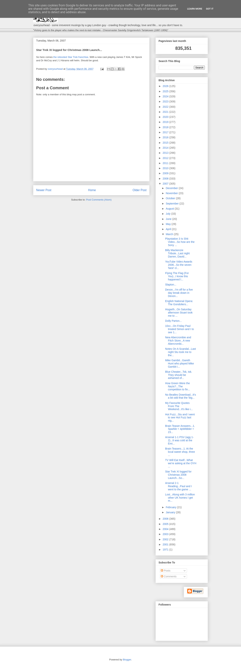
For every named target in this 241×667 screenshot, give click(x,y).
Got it (210, 8)
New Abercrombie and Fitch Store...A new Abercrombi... (178, 340)
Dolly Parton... (173, 320)
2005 (166, 523)
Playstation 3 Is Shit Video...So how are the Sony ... (179, 242)
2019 (166, 121)
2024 (166, 96)
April (169, 229)
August (170, 208)
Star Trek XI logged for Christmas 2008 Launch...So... (178, 474)
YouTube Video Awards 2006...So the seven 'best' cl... (178, 265)
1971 (166, 549)
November (172, 193)
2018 (166, 127)
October (171, 198)
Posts (165, 570)
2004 (166, 529)
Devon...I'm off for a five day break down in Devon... (179, 293)
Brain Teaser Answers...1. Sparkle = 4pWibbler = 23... (180, 429)
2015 (166, 142)
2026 (166, 86)
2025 (166, 91)
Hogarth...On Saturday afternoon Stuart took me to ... (179, 312)
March (170, 234)
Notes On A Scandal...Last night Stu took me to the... (180, 352)
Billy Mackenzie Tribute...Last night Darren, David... (177, 253)
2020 (166, 116)
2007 (166, 183)
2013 (166, 152)
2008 (166, 178)
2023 (166, 101)
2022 (166, 106)
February (171, 507)
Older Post (139, 190)
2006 (166, 518)
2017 (166, 132)
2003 (166, 534)
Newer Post (43, 190)
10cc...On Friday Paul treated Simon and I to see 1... (179, 329)
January (171, 512)
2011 (166, 163)
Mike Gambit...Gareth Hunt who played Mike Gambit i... (179, 363)
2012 (166, 158)
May (168, 224)
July (168, 213)
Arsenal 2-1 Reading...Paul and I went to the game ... (178, 486)
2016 (166, 137)
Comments (169, 576)
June (169, 218)
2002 (166, 539)
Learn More (194, 8)
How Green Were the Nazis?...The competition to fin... (177, 386)
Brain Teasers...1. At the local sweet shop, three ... (180, 452)
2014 (166, 147)
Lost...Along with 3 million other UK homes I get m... (180, 497)
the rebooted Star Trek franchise (70, 57)
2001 (166, 544)
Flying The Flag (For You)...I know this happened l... (177, 276)
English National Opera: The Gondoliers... (179, 303)
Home (92, 190)
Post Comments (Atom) (98, 199)
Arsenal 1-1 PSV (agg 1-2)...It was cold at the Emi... (179, 440)
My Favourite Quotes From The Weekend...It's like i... (179, 406)
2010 (166, 168)
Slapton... (170, 284)
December (172, 188)
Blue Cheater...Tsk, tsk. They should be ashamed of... (178, 375)
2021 (166, 111)
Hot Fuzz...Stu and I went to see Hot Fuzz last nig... (180, 417)
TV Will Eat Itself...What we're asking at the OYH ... (180, 463)
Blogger (127, 659)
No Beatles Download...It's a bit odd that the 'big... (180, 396)
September (172, 203)
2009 (166, 173)
